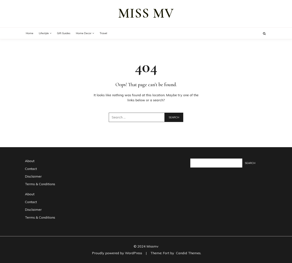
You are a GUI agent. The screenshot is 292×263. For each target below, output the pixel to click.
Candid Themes (188, 253)
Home (29, 33)
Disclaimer (33, 176)
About (29, 161)
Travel (103, 33)
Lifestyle (44, 33)
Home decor (83, 33)
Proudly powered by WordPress (117, 253)
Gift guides (63, 33)
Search (250, 163)
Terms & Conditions (40, 184)
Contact (31, 169)
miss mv (146, 13)
